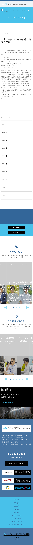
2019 (3, 171)
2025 (3, 124)
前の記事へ (16, 227)
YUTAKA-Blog (10, 10)
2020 (3, 164)
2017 (3, 179)
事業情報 (16, 503)
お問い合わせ (16, 515)
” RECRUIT (7, 402)
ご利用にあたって (16, 521)
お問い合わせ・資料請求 (16, 463)
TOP (5, 10)
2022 (3, 148)
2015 (3, 195)
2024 (3, 132)
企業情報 (16, 509)
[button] (13, 307)
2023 (3, 140)
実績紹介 (16, 506)
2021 (3, 156)
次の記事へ (16, 232)
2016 (3, 187)
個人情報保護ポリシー (16, 524)
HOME (16, 500)
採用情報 (16, 512)
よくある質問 (16, 518)
